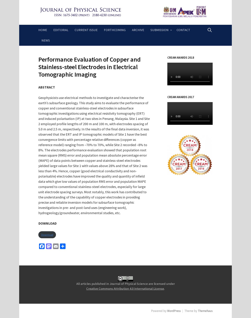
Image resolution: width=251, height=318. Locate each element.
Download (47, 234)
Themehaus (205, 311)
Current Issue (86, 30)
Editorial (60, 30)
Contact (183, 30)
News (45, 40)
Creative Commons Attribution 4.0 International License (125, 289)
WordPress (174, 311)
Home (42, 30)
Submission (159, 30)
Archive (138, 30)
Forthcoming (115, 30)
